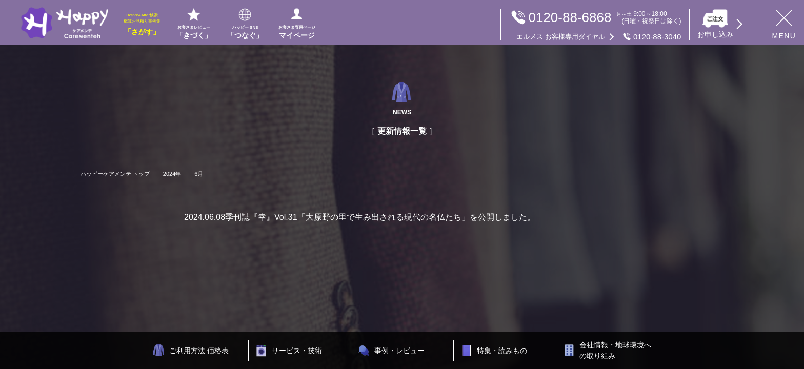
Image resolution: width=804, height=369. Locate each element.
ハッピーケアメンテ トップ (115, 174)
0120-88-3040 (598, 37)
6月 (198, 174)
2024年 (172, 174)
